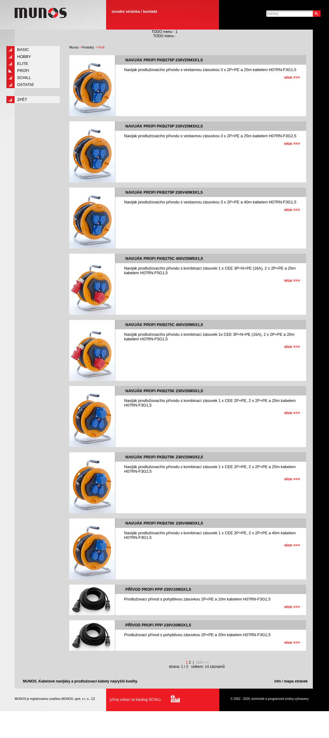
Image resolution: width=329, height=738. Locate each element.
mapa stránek (296, 681)
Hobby (24, 56)
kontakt (150, 11)
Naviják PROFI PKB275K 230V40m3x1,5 (164, 523)
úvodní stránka (126, 11)
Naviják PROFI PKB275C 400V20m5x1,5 (164, 324)
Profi (23, 70)
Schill (24, 77)
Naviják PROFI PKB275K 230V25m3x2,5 (164, 457)
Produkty (88, 47)
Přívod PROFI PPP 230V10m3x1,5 (158, 589)
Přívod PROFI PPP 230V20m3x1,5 (158, 625)
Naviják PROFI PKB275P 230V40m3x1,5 (164, 192)
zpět (22, 99)
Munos (73, 47)
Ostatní (25, 84)
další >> (202, 662)
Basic (23, 49)
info (277, 681)
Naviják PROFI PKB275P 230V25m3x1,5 (164, 60)
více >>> (292, 77)
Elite (22, 63)
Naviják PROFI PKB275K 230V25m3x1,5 (164, 391)
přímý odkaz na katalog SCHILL (143, 699)
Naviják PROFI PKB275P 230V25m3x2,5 (164, 126)
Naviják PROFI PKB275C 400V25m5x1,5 (164, 258)
